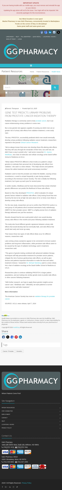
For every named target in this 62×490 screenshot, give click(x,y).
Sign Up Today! (11, 39)
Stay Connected (7, 411)
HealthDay (16, 327)
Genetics (19, 351)
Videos (26, 93)
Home (32, 72)
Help (17, 36)
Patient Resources (43, 72)
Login (20, 39)
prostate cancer (41, 121)
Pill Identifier (26, 36)
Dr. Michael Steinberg (33, 263)
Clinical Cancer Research (29, 142)
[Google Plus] (6, 487)
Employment (6, 414)
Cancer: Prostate (8, 351)
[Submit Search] (55, 87)
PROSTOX (30, 193)
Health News (12, 93)
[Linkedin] (50, 32)
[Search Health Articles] (27, 87)
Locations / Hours (49, 36)
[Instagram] (54, 32)
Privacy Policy (7, 428)
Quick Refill (37, 36)
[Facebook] (41, 32)
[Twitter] (58, 32)
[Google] (45, 32)
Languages (10, 36)
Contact (4, 417)
